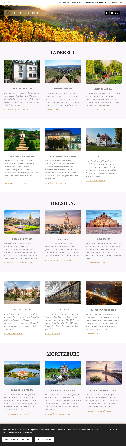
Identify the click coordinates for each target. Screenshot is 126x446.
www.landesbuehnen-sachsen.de (60, 183)
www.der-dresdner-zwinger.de (18, 263)
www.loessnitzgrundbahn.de (99, 110)
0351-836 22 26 (116, 2)
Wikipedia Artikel (52, 110)
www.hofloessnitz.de (95, 180)
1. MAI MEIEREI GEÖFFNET (71, 2)
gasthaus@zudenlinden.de (96, 2)
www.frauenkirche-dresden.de (58, 260)
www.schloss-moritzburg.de (17, 414)
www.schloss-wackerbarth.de (17, 183)
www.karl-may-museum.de (16, 109)
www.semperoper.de (95, 263)
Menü (114, 13)
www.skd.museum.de (13, 333)
